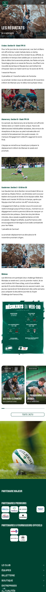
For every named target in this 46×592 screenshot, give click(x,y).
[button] (42, 3)
